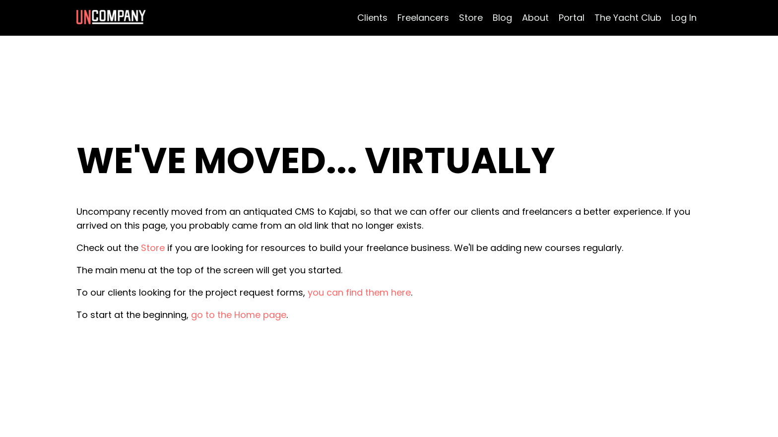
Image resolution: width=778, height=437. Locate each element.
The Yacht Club (627, 17)
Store (471, 17)
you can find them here (359, 292)
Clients (372, 17)
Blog (502, 17)
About (535, 17)
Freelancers (423, 17)
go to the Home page (238, 315)
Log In (684, 17)
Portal (571, 17)
